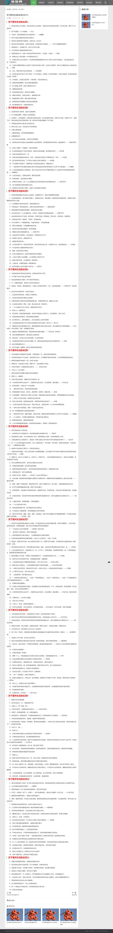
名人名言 (21, 9)
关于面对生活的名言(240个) (14, 922)
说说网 (17, 931)
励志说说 (89, 2)
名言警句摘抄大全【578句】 (50, 922)
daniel (9, 18)
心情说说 (51, 2)
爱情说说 (98, 2)
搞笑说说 (80, 2)
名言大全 (14, 9)
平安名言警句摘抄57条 (13, 895)
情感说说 (41, 2)
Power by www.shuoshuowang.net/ (32, 931)
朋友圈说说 (69, 2)
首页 (33, 2)
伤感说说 (60, 2)
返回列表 (74, 895)
